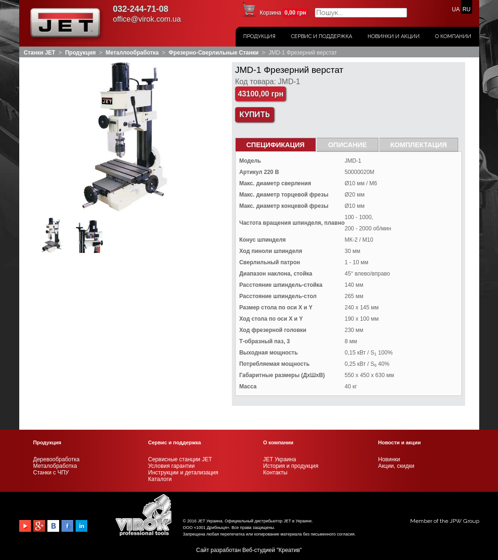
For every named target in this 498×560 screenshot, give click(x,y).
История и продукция (291, 466)
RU (466, 9)
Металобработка (55, 466)
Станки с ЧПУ (51, 472)
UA (456, 9)
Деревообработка (56, 459)
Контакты (275, 472)
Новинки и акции (394, 36)
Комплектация (419, 145)
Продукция (259, 36)
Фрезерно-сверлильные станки (214, 52)
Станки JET (39, 52)
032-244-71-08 (141, 9)
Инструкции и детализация (183, 472)
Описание (347, 145)
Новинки (389, 459)
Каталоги (160, 479)
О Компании (453, 36)
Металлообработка (132, 52)
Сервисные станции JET (180, 459)
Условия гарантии (171, 466)
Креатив (289, 550)
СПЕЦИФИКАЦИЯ (275, 145)
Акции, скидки (396, 466)
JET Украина (279, 459)
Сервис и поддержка (321, 36)
